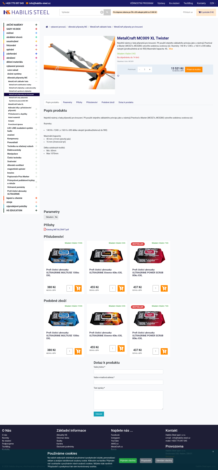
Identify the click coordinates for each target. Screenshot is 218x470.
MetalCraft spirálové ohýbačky (20, 91)
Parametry (67, 102)
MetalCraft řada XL (15, 104)
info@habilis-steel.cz (39, 3)
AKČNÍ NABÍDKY (23, 25)
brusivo (23, 173)
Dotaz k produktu (126, 102)
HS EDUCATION (23, 210)
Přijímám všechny (128, 460)
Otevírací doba (63, 438)
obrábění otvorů (23, 37)
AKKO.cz (114, 444)
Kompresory (23, 139)
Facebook (115, 435)
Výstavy (161, 3)
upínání (23, 50)
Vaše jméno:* (99, 367)
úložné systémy (23, 74)
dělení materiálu (23, 62)
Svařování (23, 161)
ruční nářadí (23, 70)
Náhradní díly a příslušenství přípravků (23, 109)
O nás (4, 435)
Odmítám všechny (164, 460)
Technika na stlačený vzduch (23, 146)
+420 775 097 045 (14, 3)
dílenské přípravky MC (23, 78)
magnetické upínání (23, 169)
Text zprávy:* (99, 388)
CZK (212, 3)
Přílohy (79, 102)
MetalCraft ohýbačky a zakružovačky (22, 88)
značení (23, 135)
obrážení (23, 58)
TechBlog (188, 3)
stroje (23, 202)
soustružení (23, 41)
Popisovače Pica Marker (23, 177)
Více (171, 49)
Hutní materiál (23, 117)
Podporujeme (8, 444)
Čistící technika (23, 158)
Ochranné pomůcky (23, 187)
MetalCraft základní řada (23, 81)
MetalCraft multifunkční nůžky (20, 85)
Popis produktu (52, 102)
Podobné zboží (108, 102)
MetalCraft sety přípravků (18, 98)
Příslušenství (91, 102)
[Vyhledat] (107, 12)
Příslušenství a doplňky (23, 114)
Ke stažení (174, 3)
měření (23, 33)
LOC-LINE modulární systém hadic (23, 129)
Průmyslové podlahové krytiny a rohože (23, 182)
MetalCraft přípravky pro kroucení (21, 94)
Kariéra (60, 444)
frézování (23, 46)
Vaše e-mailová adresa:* (104, 377)
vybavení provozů (23, 66)
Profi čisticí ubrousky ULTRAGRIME (17, 192)
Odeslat (99, 414)
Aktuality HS (62, 435)
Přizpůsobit (146, 460)
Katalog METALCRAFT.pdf (57, 229)
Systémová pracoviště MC (18, 101)
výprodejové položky (23, 206)
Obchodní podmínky (65, 447)
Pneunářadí (23, 142)
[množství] (145, 69)
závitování (23, 54)
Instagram (115, 438)
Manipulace (23, 154)
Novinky (5, 438)
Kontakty (201, 3)
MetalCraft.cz (117, 447)
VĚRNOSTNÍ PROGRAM (141, 3)
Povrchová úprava (23, 124)
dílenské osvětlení (23, 165)
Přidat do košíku (194, 69)
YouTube (115, 441)
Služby (59, 441)
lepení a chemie (23, 198)
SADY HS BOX (23, 29)
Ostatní (11, 121)
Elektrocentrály (23, 150)
